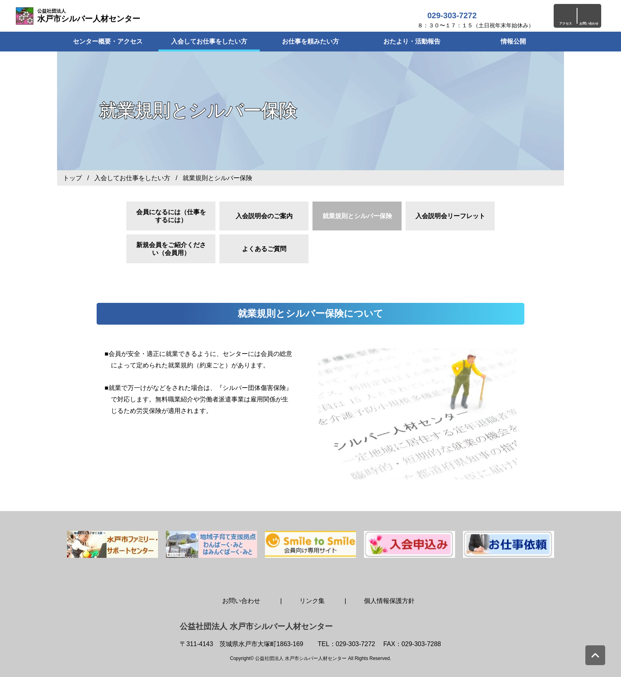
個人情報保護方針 (389, 600)
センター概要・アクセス (108, 41)
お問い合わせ (241, 600)
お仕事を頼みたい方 (310, 41)
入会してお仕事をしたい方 (209, 41)
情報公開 (513, 41)
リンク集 (312, 600)
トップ (72, 178)
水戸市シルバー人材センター (88, 15)
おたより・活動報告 (411, 41)
